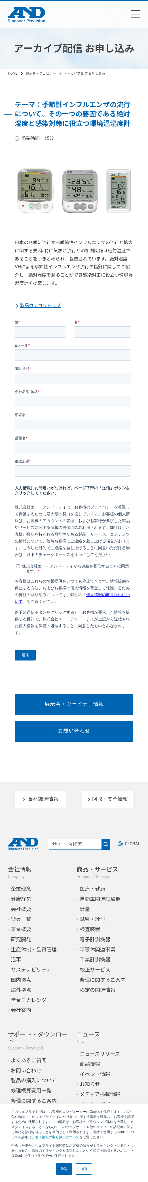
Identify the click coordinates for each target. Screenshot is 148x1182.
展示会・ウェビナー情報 (74, 705)
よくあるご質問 (28, 1065)
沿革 (16, 965)
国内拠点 (21, 985)
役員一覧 (21, 924)
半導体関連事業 (97, 954)
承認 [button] (64, 1169)
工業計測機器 (95, 965)
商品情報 (90, 1069)
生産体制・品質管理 (34, 954)
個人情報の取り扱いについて (57, 1137)
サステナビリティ (31, 975)
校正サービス (95, 975)
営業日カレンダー (31, 1005)
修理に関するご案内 (103, 985)
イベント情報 (95, 1079)
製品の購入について (33, 1085)
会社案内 (21, 1015)
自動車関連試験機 (100, 904)
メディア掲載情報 (100, 1099)
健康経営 (21, 904)
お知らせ (90, 1089)
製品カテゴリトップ (40, 305)
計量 (85, 914)
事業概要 (21, 934)
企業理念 (21, 894)
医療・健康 (92, 894)
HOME (13, 73)
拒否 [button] (84, 1169)
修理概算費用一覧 (31, 1096)
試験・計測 (92, 924)
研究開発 (21, 945)
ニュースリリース (100, 1059)
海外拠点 (21, 995)
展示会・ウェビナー (41, 73)
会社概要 (21, 914)
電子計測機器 (95, 945)
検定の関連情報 (97, 995)
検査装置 (90, 934)
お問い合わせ (74, 735)
